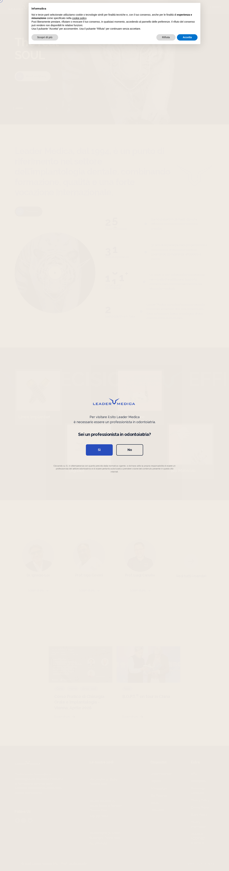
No (130, 450)
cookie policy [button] (79, 18)
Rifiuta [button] (166, 37)
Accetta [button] (187, 37)
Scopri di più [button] (44, 37)
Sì (99, 450)
